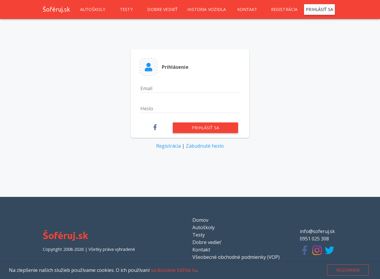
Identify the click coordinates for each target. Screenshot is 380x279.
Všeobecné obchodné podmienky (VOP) (236, 257)
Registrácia (284, 9)
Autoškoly (92, 9)
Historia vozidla (207, 9)
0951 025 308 (314, 238)
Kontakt (247, 9)
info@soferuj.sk (317, 231)
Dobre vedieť (162, 9)
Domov (200, 220)
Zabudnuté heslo (205, 146)
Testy (126, 9)
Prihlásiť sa (319, 9)
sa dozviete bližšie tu (174, 270)
